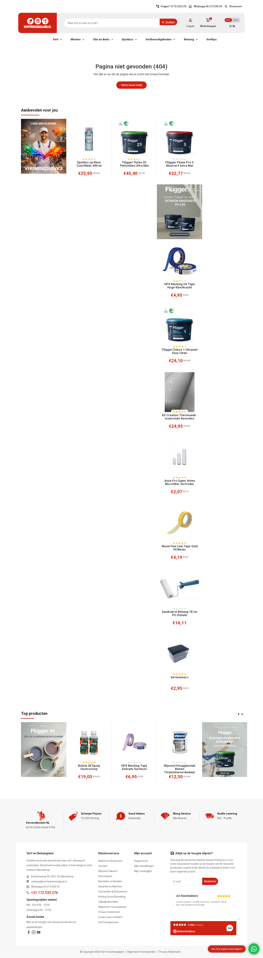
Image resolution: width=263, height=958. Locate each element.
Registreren (141, 861)
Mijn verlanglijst (143, 871)
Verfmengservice (108, 922)
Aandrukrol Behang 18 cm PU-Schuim (179, 613)
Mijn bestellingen (144, 866)
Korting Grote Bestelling (111, 897)
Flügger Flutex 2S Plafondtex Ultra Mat (134, 164)
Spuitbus (127, 39)
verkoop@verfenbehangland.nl (49, 881)
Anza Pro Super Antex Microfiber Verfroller (179, 482)
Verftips (211, 39)
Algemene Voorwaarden (112, 907)
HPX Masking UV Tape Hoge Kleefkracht (179, 286)
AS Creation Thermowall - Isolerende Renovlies (179, 417)
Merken (76, 39)
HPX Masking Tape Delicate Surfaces (134, 767)
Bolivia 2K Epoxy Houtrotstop (89, 767)
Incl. (228, 20)
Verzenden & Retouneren (112, 891)
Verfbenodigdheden (158, 39)
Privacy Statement (109, 912)
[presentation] (237, 714)
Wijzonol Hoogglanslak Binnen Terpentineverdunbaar (179, 769)
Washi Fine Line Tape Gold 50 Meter (180, 548)
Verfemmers (179, 677)
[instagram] (33, 933)
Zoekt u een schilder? (110, 917)
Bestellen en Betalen (110, 881)
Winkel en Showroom (110, 861)
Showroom (232, 6)
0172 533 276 (178, 6)
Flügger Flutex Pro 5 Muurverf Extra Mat (179, 164)
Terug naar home (131, 85)
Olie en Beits (101, 39)
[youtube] (38, 933)
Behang (189, 39)
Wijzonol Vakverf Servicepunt (108, 874)
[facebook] (28, 933)
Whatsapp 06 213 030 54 (204, 6)
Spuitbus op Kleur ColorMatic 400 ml (89, 164)
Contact (102, 866)
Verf (55, 39)
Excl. (235, 20)
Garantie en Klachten (110, 886)
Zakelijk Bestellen (108, 902)
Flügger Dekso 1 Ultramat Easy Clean (179, 351)
